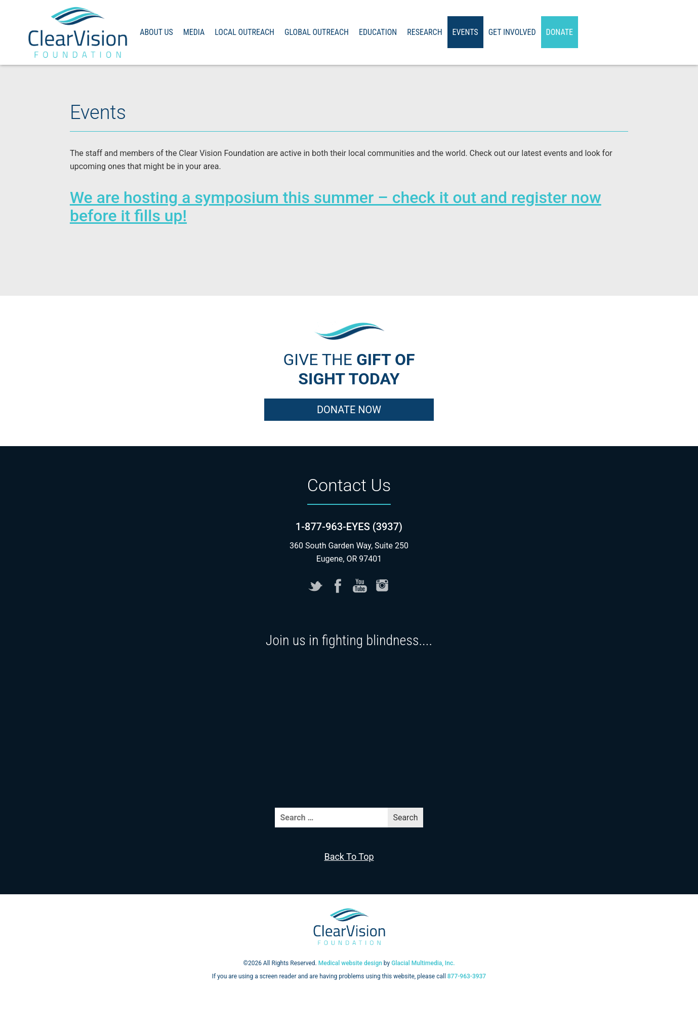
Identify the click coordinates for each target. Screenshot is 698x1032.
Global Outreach (316, 32)
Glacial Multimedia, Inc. (423, 963)
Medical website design (350, 963)
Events (465, 32)
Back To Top (349, 856)
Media (194, 32)
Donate (559, 32)
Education (378, 32)
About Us (156, 32)
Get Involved (512, 32)
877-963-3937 (466, 976)
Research (424, 32)
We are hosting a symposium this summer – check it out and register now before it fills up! (335, 206)
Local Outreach (244, 32)
